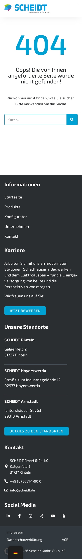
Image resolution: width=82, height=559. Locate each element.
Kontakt (11, 236)
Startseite (13, 197)
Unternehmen (16, 226)
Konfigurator (15, 216)
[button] (8, 551)
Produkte (12, 207)
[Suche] (71, 119)
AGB (65, 539)
